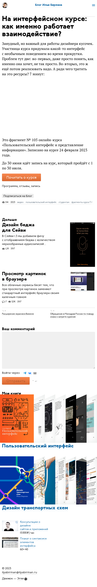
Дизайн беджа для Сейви (18, 228)
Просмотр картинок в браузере (24, 277)
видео (20, 202)
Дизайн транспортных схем (35, 508)
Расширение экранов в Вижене (18, 313)
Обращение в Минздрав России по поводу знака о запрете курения (72, 315)
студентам (64, 202)
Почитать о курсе (21, 177)
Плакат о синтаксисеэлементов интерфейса (33, 542)
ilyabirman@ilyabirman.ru (19, 572)
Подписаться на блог (17, 196)
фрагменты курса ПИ (82, 202)
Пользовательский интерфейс (38, 446)
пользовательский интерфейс (41, 202)
